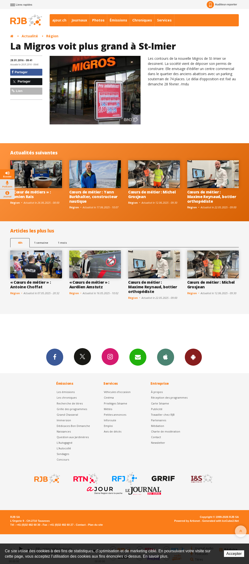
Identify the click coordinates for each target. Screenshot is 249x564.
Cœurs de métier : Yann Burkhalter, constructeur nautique (93, 196)
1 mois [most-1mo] (62, 242)
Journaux (79, 20)
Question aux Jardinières (73, 437)
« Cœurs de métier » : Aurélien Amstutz (89, 285)
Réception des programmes (169, 397)
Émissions (118, 20)
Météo (108, 409)
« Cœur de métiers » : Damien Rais (30, 194)
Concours (63, 459)
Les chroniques (67, 397)
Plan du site (95, 524)
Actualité (30, 36)
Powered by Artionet (187, 520)
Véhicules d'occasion (117, 391)
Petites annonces (115, 414)
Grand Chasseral (67, 414)
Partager (19, 72)
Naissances (64, 431)
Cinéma (109, 397)
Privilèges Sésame (115, 403)
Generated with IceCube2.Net (220, 520)
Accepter (234, 554)
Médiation (157, 425)
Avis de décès (112, 431)
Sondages (63, 453)
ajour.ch (59, 20)
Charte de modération (165, 431)
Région (52, 36)
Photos (98, 20)
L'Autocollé (64, 448)
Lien (17, 91)
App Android (193, 357)
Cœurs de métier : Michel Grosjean (152, 194)
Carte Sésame (160, 403)
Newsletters (137, 357)
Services (164, 20)
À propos (157, 391)
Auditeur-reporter (222, 4)
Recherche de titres (70, 403)
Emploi (108, 425)
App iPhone (165, 357)
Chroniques (142, 20)
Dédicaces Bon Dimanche (73, 425)
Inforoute (110, 420)
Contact (156, 437)
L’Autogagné (64, 442)
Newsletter (158, 442)
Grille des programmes (72, 409)
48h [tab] (20, 242)
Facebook (54, 357)
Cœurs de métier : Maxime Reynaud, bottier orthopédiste (211, 196)
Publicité (156, 409)
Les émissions (66, 391)
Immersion (64, 420)
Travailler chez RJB (163, 414)
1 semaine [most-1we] (41, 242)
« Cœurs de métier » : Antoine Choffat (30, 285)
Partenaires (158, 420)
